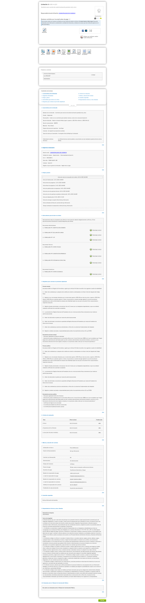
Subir (103, 144)
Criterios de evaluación (84, 93)
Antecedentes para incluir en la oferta (51, 99)
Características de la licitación (50, 93)
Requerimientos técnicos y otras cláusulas (88, 99)
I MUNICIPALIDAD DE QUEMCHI (67, 13)
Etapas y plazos (46, 97)
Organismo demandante (48, 95)
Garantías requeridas (84, 97)
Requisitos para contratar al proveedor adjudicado (54, 101)
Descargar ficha (98, 16)
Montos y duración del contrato (86, 95)
